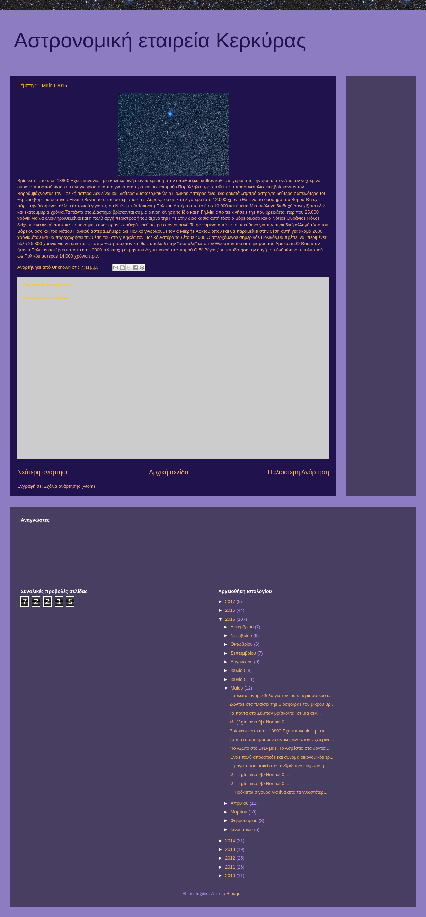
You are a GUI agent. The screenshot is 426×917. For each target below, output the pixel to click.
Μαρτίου (240, 812)
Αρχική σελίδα (168, 472)
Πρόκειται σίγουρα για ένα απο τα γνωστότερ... (278, 792)
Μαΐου (237, 688)
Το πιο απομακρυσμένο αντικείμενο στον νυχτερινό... (281, 739)
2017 (231, 601)
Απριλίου (240, 803)
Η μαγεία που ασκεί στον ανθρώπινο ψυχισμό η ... (279, 765)
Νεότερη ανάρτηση (43, 472)
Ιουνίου (238, 679)
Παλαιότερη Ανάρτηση (298, 472)
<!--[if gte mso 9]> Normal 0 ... (259, 722)
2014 (231, 840)
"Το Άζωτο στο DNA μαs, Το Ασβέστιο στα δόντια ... (279, 748)
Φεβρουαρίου (245, 820)
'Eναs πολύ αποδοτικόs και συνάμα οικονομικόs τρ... (281, 757)
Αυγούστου (242, 661)
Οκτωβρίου (242, 644)
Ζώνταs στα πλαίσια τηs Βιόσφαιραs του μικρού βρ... (281, 704)
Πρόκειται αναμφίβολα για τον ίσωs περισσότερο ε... (280, 695)
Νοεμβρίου (242, 635)
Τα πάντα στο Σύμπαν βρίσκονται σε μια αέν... (275, 713)
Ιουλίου (238, 670)
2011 (231, 867)
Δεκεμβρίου (243, 626)
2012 (231, 858)
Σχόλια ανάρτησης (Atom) (69, 486)
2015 (231, 619)
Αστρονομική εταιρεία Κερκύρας (160, 40)
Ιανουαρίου (242, 829)
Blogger (234, 893)
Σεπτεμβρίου (244, 653)
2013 (231, 849)
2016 (231, 610)
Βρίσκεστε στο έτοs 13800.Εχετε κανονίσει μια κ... (278, 731)
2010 (231, 875)
